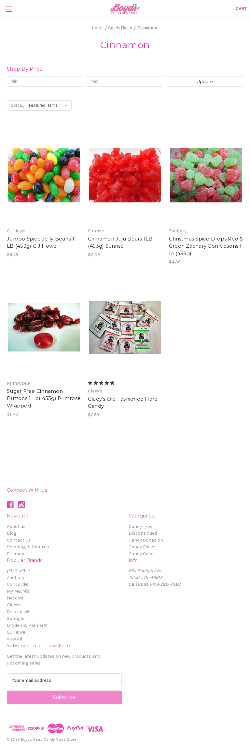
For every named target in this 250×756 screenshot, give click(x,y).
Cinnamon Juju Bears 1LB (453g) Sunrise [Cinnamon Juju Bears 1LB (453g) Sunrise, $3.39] (120, 242)
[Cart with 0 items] (241, 9)
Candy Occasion (146, 540)
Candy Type (140, 526)
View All (14, 639)
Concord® (17, 584)
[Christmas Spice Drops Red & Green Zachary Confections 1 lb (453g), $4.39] (206, 175)
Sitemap (15, 554)
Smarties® (18, 611)
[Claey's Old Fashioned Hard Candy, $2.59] (125, 327)
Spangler (16, 618)
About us (16, 526)
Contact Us (19, 540)
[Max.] (125, 81)
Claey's (14, 605)
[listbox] (49, 105)
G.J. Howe (16, 632)
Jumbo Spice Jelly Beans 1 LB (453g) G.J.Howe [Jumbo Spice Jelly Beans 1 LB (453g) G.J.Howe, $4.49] (40, 242)
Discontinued (143, 533)
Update (205, 81)
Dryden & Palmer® (27, 625)
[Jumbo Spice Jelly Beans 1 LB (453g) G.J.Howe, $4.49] (44, 175)
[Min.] (45, 81)
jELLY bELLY (18, 570)
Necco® (15, 598)
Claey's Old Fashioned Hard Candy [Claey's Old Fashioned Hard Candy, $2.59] (123, 402)
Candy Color (141, 554)
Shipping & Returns (28, 547)
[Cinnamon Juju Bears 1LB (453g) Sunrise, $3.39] (125, 175)
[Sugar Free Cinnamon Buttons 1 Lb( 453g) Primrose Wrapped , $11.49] (44, 327)
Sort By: (18, 105)
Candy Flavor (142, 547)
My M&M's (18, 591)
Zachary (15, 577)
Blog (11, 533)
